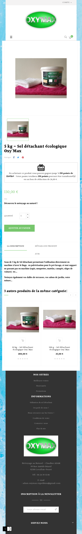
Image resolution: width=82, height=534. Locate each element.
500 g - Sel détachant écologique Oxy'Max (59, 348)
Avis (37, 254)
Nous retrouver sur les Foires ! (41, 413)
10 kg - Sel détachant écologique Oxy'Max (22, 348)
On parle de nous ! (41, 407)
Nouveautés (41, 385)
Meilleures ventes (41, 380)
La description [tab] (15, 246)
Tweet (18, 157)
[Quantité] (22, 216)
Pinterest (23, 157)
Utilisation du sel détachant (41, 402)
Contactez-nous (41, 423)
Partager (13, 157)
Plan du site (41, 428)
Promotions (41, 391)
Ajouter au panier (19, 228)
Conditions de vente (41, 418)
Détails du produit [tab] (46, 246)
